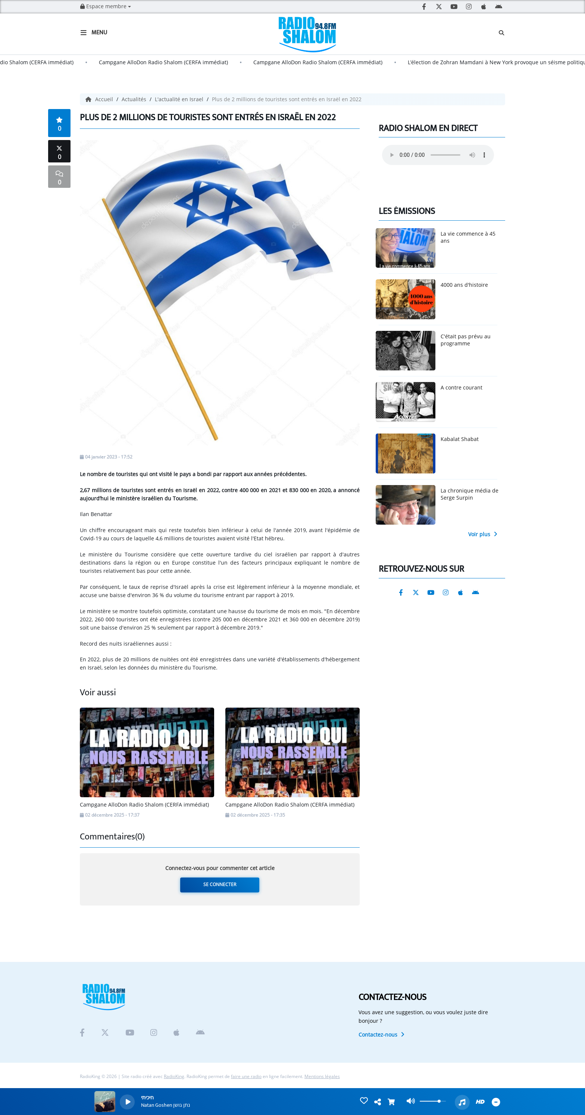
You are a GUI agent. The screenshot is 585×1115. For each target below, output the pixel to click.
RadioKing (174, 1076)
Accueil (100, 99)
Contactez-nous (381, 1034)
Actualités (135, 99)
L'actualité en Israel (180, 99)
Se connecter (219, 884)
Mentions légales (322, 1076)
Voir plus (482, 534)
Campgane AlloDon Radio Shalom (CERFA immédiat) (169, 62)
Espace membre (105, 6)
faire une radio (246, 1076)
